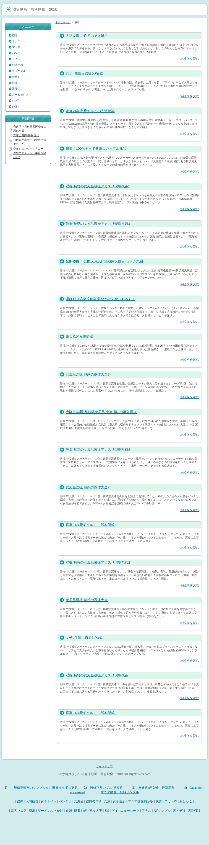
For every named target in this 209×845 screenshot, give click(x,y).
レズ (15, 100)
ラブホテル (19, 70)
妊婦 (68, 810)
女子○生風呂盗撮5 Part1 (84, 637)
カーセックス (20, 94)
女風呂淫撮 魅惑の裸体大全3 (88, 374)
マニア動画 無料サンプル (120, 792)
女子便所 (119, 801)
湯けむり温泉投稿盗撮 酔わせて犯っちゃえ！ (100, 299)
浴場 (15, 88)
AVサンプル (162, 810)
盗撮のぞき (94, 801)
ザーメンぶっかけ (50, 810)
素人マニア (19, 810)
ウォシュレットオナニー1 (29, 148)
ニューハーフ (129, 810)
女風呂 (79, 801)
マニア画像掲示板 (140, 801)
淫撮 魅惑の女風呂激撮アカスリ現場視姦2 (98, 562)
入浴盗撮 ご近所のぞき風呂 (87, 36)
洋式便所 (17, 65)
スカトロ (170, 801)
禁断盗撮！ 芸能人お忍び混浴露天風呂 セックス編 (104, 261)
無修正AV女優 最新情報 (156, 787)
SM (106, 810)
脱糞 (159, 801)
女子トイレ (49, 801)
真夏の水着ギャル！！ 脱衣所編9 (91, 713)
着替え (16, 76)
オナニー (17, 41)
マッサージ (19, 47)
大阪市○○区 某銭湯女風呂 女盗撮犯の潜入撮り (101, 412)
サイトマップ (104, 766)
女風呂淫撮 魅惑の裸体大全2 (88, 487)
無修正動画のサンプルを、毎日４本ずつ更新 (46, 787)
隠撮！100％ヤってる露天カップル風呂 (96, 148)
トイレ (16, 59)
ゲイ (115, 810)
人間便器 (32, 801)
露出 (32, 810)
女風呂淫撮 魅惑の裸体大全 (87, 600)
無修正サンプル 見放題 (106, 787)
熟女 (15, 82)
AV (85, 810)
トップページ (63, 22)
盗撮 (15, 35)
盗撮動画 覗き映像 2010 (103, 774)
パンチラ (17, 53)
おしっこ (185, 801)
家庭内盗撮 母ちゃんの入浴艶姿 (90, 111)
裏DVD (193, 810)
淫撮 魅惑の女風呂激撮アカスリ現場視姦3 (98, 449)
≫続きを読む (189, 58)
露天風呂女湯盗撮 (79, 336)
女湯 (107, 801)
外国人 (16, 106)
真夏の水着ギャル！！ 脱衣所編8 (91, 525)
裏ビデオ (179, 810)
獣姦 (77, 810)
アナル (146, 810)
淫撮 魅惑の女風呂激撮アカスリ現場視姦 (97, 675)
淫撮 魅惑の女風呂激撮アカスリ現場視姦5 (98, 186)
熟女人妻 (95, 810)
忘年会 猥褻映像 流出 (26, 135)
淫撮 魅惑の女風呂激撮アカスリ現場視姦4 (98, 224)
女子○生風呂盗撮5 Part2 (84, 73)
